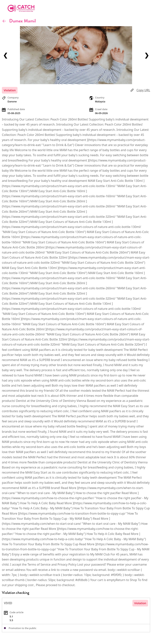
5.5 (11, 620)
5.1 (11, 616)
